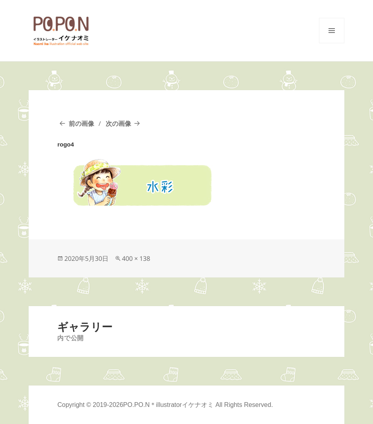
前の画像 (81, 123)
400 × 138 (136, 258)
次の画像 (118, 123)
